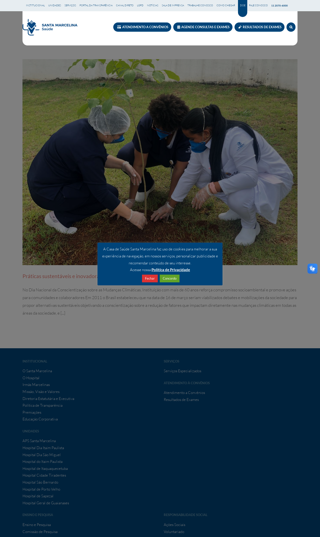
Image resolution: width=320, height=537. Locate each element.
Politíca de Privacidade (171, 269)
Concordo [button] (169, 278)
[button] (291, 27)
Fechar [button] (150, 278)
